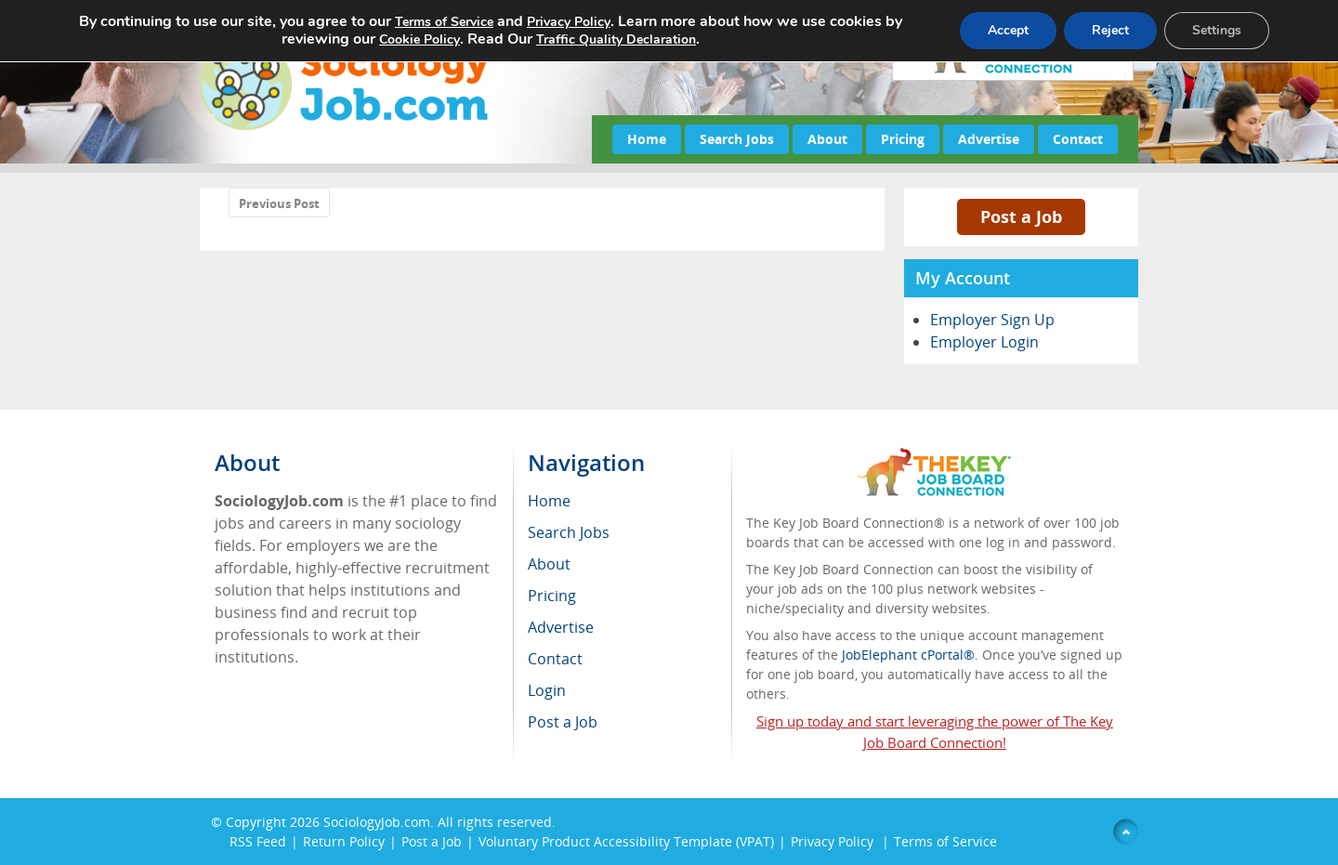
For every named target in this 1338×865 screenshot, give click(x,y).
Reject (1110, 30)
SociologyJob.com (376, 822)
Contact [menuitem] (555, 659)
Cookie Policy (419, 39)
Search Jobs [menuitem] (569, 532)
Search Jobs (737, 139)
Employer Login (984, 342)
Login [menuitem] (547, 690)
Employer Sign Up (992, 319)
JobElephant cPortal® (908, 654)
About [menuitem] (549, 564)
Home (646, 139)
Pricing (903, 139)
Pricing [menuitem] (552, 595)
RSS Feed (258, 841)
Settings (1216, 30)
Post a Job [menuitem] (562, 722)
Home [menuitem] (549, 501)
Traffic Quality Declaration (616, 39)
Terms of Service (945, 841)
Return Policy (344, 841)
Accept (1008, 30)
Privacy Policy (834, 841)
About (827, 139)
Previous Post (279, 203)
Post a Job (1021, 216)
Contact (1078, 139)
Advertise (988, 139)
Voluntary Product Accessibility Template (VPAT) (626, 841)
